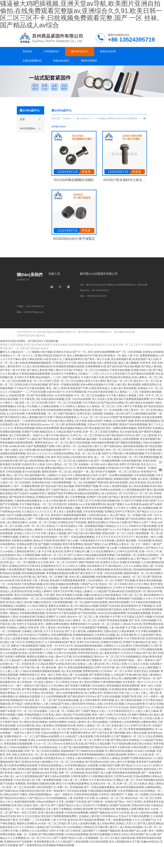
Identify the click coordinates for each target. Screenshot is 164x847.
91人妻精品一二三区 (126, 391)
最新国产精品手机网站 (60, 493)
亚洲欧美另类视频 (129, 562)
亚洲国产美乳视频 (125, 580)
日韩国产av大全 (89, 584)
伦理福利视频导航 (131, 460)
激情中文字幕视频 (114, 518)
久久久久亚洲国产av (55, 649)
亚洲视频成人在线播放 (12, 605)
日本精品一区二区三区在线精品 (90, 370)
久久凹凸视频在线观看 (149, 649)
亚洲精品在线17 (35, 642)
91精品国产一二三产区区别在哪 (27, 391)
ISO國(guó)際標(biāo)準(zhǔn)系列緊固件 (30, 158)
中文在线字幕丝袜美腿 (100, 391)
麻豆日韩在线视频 (80, 442)
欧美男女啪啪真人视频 (67, 507)
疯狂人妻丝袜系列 (10, 366)
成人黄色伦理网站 (89, 682)
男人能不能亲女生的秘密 (139, 402)
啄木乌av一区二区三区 (120, 380)
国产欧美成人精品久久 (12, 772)
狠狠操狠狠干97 (70, 750)
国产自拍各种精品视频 (65, 700)
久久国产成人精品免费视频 (73, 747)
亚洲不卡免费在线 (120, 747)
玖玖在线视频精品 (83, 656)
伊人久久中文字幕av (28, 692)
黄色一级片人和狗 (56, 388)
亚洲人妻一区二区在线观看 (32, 547)
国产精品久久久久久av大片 (82, 729)
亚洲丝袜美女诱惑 (53, 620)
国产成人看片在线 (153, 652)
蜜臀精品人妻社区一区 (121, 544)
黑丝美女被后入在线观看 (28, 758)
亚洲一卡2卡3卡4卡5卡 (60, 645)
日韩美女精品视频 (120, 370)
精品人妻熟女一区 (64, 638)
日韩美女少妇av (69, 682)
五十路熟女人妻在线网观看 (77, 758)
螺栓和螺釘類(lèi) (33, 177)
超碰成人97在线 (35, 467)
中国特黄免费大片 (81, 776)
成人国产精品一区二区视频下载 (128, 515)
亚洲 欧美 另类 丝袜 (151, 362)
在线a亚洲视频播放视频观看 (35, 362)
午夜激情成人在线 (14, 457)
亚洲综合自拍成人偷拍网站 (37, 761)
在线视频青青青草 (112, 638)
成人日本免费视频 (75, 497)
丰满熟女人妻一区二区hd (127, 779)
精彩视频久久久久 (138, 689)
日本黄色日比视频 (104, 634)
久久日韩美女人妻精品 (72, 406)
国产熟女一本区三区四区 (128, 801)
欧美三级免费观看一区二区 (144, 533)
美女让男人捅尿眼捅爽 (81, 576)
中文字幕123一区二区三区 (137, 493)
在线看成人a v (76, 504)
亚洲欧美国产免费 (75, 478)
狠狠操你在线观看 (29, 696)
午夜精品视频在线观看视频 (34, 373)
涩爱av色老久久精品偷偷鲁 (119, 631)
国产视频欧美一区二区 (51, 660)
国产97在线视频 (35, 457)
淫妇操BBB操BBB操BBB (147, 569)
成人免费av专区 (93, 692)
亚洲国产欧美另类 (131, 696)
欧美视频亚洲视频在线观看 (68, 366)
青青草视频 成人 (110, 700)
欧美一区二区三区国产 (39, 380)
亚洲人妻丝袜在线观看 (88, 638)
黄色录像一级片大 (56, 667)
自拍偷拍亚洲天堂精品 (108, 609)
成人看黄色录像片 (17, 522)
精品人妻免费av (152, 674)
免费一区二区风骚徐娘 (72, 438)
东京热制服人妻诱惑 (113, 540)
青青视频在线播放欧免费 (64, 518)
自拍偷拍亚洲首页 (110, 649)
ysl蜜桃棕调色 (19, 598)
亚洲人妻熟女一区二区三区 (147, 377)
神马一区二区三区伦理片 (120, 449)
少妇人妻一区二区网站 (62, 711)
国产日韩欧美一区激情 (143, 467)
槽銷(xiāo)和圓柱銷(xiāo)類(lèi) (40, 166)
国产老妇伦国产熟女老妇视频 (123, 366)
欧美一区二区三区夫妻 (87, 453)
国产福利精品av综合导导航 (42, 772)
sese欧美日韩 (17, 446)
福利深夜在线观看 (133, 446)
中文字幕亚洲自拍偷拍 (129, 769)
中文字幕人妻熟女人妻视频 (121, 395)
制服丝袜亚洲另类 (84, 718)
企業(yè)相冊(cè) (32, 60)
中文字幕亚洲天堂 (134, 638)
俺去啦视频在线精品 (71, 428)
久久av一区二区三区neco (94, 417)
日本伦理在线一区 (147, 627)
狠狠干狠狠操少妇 (89, 562)
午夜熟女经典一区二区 (124, 457)
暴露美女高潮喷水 (97, 522)
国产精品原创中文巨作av (120, 435)
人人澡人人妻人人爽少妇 (144, 692)
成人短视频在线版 (148, 507)
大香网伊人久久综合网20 (117, 645)
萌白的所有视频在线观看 (130, 787)
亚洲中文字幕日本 (141, 725)
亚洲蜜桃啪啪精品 (83, 634)
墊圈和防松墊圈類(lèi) (35, 172)
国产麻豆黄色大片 (85, 573)
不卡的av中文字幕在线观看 (29, 388)
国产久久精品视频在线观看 (140, 413)
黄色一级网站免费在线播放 (121, 428)
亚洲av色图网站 (142, 776)
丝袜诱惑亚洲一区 (19, 395)
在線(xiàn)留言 (61, 60)
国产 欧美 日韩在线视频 (142, 620)
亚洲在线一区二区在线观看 (107, 409)
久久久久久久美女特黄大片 (115, 373)
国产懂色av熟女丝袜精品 (125, 740)
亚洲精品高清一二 (14, 420)
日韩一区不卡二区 (148, 395)
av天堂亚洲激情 (64, 395)
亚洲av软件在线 (140, 805)
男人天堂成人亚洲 (102, 399)
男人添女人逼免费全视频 (113, 486)
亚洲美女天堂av (62, 351)
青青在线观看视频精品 (147, 420)
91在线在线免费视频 (76, 812)
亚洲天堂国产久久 (153, 460)
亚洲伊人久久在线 (137, 754)
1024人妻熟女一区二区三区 (61, 464)
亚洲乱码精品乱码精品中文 (50, 355)
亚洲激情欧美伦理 (65, 725)
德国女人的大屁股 (76, 420)
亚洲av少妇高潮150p (74, 457)
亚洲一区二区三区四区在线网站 (100, 431)
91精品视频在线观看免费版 (98, 555)
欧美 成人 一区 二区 (99, 457)
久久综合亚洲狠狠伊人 (103, 551)
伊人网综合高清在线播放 (33, 721)
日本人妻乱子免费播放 (58, 808)
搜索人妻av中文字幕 (59, 370)
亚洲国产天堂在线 (97, 497)
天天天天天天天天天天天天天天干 (115, 536)
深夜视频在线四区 (94, 449)
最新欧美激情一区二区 (54, 471)
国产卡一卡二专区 (83, 351)
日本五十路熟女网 (75, 660)
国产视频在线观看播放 (128, 442)
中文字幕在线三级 (29, 399)
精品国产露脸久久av (118, 504)
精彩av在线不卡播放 (99, 420)
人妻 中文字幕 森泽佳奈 (49, 551)
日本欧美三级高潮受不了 (113, 794)
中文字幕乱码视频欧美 (148, 631)
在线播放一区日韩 (114, 413)
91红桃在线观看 (99, 841)
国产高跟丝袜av (113, 446)
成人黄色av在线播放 (131, 827)
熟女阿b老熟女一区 (109, 355)
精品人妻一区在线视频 (75, 674)
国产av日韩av (54, 827)
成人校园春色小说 (83, 460)
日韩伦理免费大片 (143, 645)
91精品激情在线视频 (52, 399)
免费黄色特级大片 (80, 623)
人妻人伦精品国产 (53, 703)
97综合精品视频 (38, 384)
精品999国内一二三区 (48, 377)
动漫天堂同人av (131, 609)
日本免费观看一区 (125, 555)
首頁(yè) (27, 51)
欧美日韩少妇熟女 (75, 663)
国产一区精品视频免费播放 (79, 536)
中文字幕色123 (91, 402)
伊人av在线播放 (9, 652)
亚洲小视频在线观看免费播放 (25, 620)
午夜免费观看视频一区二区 (41, 413)
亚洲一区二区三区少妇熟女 (69, 380)
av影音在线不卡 (52, 359)
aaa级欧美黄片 (38, 493)
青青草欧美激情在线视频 (91, 467)
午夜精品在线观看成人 (66, 417)
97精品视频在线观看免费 (102, 790)
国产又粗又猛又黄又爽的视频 (84, 533)
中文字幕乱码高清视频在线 (104, 500)
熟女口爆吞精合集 (125, 837)
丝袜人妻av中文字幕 (59, 656)
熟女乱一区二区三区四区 (113, 584)
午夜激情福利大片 (90, 540)
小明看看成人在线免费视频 (124, 721)
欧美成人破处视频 (43, 569)
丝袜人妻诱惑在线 (107, 362)
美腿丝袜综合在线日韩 (32, 790)
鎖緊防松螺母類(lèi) (34, 183)
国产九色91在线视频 (108, 696)
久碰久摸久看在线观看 (127, 384)
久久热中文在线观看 (65, 652)
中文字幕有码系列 (118, 711)
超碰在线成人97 (153, 769)
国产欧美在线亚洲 (14, 467)
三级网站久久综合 (56, 475)
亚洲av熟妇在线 (82, 409)
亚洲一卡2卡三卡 (148, 551)
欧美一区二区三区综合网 (33, 402)
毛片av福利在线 (129, 431)
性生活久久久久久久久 (39, 453)
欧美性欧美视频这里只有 (14, 700)
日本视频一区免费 (58, 587)
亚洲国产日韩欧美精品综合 (37, 431)
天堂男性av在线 (123, 776)
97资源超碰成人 (143, 587)
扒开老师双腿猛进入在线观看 (81, 765)
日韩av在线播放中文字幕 (55, 732)
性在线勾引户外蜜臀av (64, 373)
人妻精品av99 (17, 587)
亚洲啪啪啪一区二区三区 (99, 837)
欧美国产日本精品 (106, 718)
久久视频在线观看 (48, 406)
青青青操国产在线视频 (129, 598)
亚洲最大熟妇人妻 (141, 370)
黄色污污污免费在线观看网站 (72, 783)
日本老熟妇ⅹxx (108, 816)
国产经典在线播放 (62, 609)
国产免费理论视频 (99, 674)
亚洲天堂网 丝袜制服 (90, 518)
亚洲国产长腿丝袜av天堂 (137, 642)
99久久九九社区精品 (28, 816)
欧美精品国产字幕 (78, 388)
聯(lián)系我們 (89, 60)
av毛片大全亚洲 (120, 812)
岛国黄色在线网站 (63, 453)
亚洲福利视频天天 (34, 714)
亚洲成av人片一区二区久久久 (17, 355)
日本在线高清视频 (144, 475)
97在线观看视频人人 (18, 609)
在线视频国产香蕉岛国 (95, 482)
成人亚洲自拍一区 (111, 493)
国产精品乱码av (99, 747)
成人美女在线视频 (139, 486)
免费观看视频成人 (150, 355)
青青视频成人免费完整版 (130, 808)
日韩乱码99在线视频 (85, 794)
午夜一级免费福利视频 (90, 526)
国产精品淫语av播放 (112, 402)
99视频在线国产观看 (124, 478)
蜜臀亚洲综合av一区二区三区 (51, 442)
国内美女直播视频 (99, 834)
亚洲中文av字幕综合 (88, 642)
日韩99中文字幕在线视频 (143, 526)
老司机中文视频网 (105, 471)
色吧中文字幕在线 (112, 453)
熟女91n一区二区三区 (146, 380)
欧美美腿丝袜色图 (51, 449)
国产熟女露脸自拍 (94, 428)
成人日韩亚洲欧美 (19, 435)
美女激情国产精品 (123, 660)
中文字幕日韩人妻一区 (32, 667)
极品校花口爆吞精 (84, 558)
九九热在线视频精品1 (61, 558)
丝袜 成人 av (11, 776)
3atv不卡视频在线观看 (19, 515)
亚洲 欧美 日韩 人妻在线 (34, 580)
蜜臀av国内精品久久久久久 (60, 467)
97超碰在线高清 (101, 678)
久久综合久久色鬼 (41, 609)
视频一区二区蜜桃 (138, 794)
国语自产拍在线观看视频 (133, 424)
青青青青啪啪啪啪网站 (141, 729)
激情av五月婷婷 (42, 540)
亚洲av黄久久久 (120, 725)
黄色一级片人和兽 (51, 674)
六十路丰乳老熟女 (66, 526)
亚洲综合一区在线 (29, 536)
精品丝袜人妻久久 (92, 446)
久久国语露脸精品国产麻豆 (137, 489)
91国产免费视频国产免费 (40, 446)
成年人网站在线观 (32, 359)
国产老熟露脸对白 (101, 587)
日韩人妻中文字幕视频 (129, 406)
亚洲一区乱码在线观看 (78, 399)
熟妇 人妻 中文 (130, 355)
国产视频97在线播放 (49, 544)
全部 (30, 121)
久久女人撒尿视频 (147, 667)
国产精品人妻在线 (151, 366)
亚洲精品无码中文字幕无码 (120, 511)
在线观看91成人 (126, 558)
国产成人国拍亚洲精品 (32, 460)
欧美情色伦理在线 (36, 420)
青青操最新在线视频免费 (18, 743)
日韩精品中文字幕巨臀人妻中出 (100, 827)
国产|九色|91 (21, 493)
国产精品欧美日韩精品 (118, 377)
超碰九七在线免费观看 (126, 438)
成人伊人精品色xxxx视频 (33, 558)
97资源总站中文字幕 (64, 362)
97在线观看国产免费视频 (93, 627)
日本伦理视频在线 (76, 391)
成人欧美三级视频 (148, 478)
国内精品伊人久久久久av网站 (125, 565)
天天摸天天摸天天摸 (92, 377)
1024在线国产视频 (122, 420)
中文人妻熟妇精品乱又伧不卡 (84, 475)
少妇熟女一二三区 (88, 373)
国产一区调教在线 (38, 518)
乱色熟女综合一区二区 (30, 754)
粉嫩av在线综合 (93, 594)
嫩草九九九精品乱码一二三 (15, 351)
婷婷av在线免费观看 (47, 428)
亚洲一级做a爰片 (55, 790)
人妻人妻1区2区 (96, 663)
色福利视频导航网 (24, 801)
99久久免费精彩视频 (28, 555)
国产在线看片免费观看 (12, 656)
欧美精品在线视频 (10, 573)
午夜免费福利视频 (133, 453)
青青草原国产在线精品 (150, 428)
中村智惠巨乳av (52, 758)
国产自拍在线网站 (135, 518)
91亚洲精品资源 (118, 689)
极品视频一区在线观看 (99, 438)
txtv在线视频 (128, 649)
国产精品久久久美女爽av (50, 685)
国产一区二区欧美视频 (128, 351)
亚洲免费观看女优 (95, 366)
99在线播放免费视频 (102, 442)
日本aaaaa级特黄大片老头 (140, 703)
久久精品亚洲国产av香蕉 (67, 431)
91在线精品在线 (48, 747)
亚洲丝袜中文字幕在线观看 (61, 613)
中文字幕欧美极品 (29, 504)
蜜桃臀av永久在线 (88, 489)
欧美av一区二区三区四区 (79, 529)
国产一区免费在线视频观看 (117, 475)
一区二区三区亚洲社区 (53, 504)
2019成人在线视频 (144, 750)
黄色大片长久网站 (95, 380)
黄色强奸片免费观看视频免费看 (131, 399)
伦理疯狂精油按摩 (116, 754)
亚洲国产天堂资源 (76, 801)
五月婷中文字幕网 (24, 377)
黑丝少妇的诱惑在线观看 (28, 594)
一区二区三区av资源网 (13, 380)
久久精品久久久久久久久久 (37, 511)
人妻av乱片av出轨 (131, 623)
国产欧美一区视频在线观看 (64, 384)
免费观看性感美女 (80, 732)
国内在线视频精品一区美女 (100, 769)
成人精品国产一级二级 (81, 471)
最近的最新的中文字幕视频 (136, 605)
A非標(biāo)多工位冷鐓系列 (30, 200)
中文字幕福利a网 (121, 743)
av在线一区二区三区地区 (43, 522)
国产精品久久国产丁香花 (142, 522)
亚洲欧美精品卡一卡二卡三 (19, 736)
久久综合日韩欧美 (37, 605)
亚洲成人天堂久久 (24, 533)
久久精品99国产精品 (149, 634)
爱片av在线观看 (31, 471)
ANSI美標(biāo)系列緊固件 (30, 130)
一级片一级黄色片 (145, 660)
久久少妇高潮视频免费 (53, 696)
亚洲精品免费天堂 (27, 544)
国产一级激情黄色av (30, 845)
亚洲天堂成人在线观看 (89, 413)
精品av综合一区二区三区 (139, 798)
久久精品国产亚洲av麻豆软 (109, 591)
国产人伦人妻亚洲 (146, 435)
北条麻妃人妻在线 (32, 631)
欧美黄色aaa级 (139, 504)
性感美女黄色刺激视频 (148, 580)
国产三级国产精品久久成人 (61, 489)
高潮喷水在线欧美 (111, 642)
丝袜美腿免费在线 (95, 504)
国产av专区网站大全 (11, 634)
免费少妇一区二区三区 (53, 555)
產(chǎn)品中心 (79, 51)
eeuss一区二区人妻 (53, 424)
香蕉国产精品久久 (36, 587)
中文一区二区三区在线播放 (89, 395)
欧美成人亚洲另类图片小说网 (35, 652)
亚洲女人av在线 (37, 740)
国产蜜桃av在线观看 (142, 373)
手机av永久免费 (118, 522)
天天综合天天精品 (131, 652)
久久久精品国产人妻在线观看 (20, 660)
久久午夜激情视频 (29, 729)
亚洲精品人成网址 (17, 627)
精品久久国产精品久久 (32, 798)
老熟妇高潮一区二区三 (114, 533)
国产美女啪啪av (82, 678)
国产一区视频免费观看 (107, 460)
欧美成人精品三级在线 (19, 602)
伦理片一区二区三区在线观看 (64, 402)
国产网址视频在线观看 (34, 689)
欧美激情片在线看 (10, 464)
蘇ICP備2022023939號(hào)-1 (95, 331)
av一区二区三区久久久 (39, 837)
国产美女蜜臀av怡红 (42, 395)
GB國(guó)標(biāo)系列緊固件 (30, 149)
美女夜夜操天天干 (97, 565)
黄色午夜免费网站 (73, 544)
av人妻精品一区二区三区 (101, 406)
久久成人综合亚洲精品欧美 (37, 366)
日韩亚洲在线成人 (99, 388)
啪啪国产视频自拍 (99, 812)
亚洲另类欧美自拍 (140, 497)
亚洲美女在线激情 (153, 351)
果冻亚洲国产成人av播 (65, 540)
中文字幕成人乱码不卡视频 (131, 529)
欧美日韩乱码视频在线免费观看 (61, 584)
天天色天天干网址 (128, 718)
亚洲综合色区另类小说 (116, 692)
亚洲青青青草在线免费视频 (96, 507)
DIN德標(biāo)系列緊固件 (30, 139)
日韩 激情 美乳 (53, 457)
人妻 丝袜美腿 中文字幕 (106, 616)
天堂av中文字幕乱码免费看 (102, 424)
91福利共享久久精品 (33, 464)
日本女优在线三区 (24, 779)
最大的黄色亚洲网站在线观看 (76, 598)
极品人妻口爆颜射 (128, 362)
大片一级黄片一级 (145, 544)
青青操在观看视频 (24, 428)
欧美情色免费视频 (76, 424)
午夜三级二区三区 (132, 594)
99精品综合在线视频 (92, 750)
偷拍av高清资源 (86, 362)
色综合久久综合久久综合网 (24, 409)
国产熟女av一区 (147, 678)
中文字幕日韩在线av (100, 779)
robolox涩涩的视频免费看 (111, 613)
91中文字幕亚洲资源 (25, 707)
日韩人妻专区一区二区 (136, 409)
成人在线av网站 (106, 823)
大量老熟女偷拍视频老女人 (29, 500)
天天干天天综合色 (22, 507)
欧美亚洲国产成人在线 (145, 359)
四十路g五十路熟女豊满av (27, 703)
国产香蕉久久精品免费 (97, 743)
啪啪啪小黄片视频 (42, 351)
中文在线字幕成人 (106, 558)
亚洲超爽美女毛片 (51, 565)
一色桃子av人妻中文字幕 (45, 435)
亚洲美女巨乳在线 (73, 743)
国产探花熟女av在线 (96, 761)
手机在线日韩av (56, 420)
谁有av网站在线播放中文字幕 (96, 384)
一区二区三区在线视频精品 (44, 598)
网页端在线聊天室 (53, 478)
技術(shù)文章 (108, 51)
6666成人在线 (94, 703)
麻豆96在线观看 (119, 482)
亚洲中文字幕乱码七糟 (76, 551)
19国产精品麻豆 (71, 377)
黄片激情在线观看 (131, 700)
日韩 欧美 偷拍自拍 (30, 424)
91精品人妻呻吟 (33, 529)
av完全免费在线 (26, 725)
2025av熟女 (98, 685)
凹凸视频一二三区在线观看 (34, 819)
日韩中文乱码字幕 (127, 551)
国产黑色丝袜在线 (48, 438)
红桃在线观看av (112, 594)
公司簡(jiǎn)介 (51, 51)
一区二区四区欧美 (10, 584)
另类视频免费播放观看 (32, 613)
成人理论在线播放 (34, 489)
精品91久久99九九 (70, 435)
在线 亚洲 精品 (137, 482)
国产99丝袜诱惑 (87, 613)
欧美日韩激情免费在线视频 (56, 409)
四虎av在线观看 (60, 776)
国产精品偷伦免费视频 (91, 819)
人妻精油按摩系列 (73, 359)
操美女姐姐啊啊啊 (104, 351)
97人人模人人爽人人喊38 (144, 711)
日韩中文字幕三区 (78, 500)
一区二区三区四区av (93, 435)
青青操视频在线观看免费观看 (17, 442)
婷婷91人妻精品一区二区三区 (93, 725)
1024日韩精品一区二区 (100, 580)
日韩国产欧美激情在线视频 (125, 417)
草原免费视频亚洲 (61, 634)
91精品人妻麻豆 (83, 591)
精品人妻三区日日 (14, 642)
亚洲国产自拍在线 (109, 605)
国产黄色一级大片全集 (97, 359)
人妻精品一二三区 (19, 718)
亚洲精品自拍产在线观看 (50, 497)
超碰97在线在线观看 (95, 602)
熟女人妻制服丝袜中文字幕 (82, 355)
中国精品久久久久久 (115, 526)
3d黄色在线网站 (57, 721)
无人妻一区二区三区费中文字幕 (92, 740)
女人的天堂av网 (15, 413)
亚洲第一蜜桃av (9, 613)
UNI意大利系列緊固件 (30, 190)
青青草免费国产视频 (86, 486)
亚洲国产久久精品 (27, 438)
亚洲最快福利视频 (10, 431)
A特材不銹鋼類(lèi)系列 (30, 209)
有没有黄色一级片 (146, 536)
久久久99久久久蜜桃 (124, 507)
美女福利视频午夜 (121, 359)
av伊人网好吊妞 (109, 464)
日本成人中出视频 (27, 406)
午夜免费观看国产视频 (19, 569)
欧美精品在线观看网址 (87, 493)
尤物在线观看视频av (39, 794)
